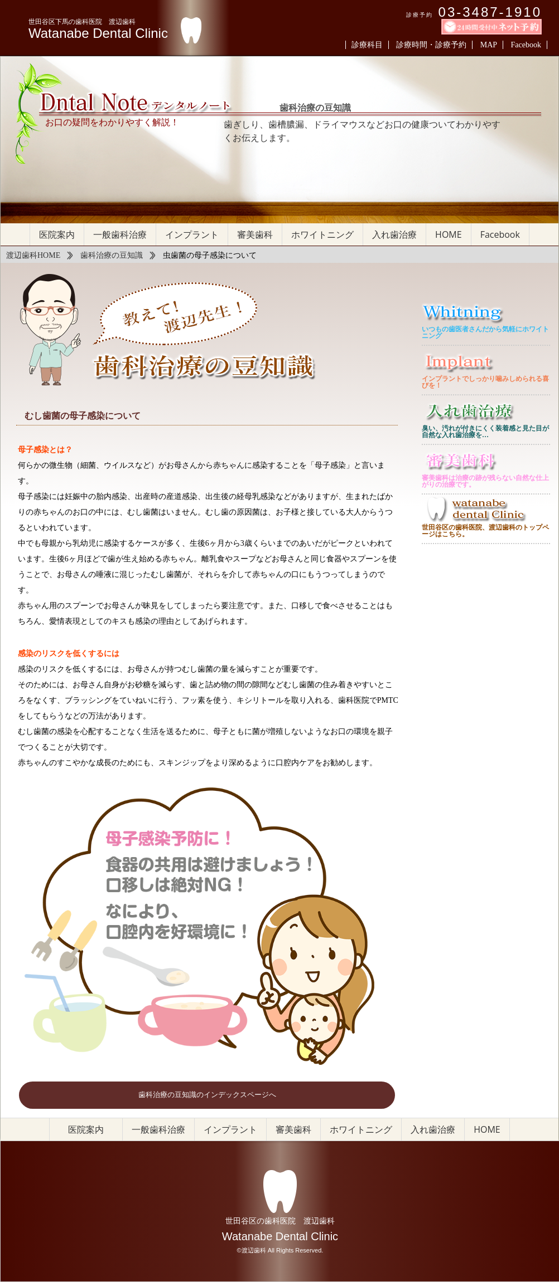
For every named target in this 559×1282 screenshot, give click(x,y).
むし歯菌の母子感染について (83, 415)
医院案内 (57, 234)
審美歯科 (255, 234)
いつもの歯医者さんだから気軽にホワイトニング (485, 332)
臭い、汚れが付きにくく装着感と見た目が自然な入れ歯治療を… (485, 431)
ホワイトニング (322, 234)
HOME (448, 234)
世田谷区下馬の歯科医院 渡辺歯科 (82, 22)
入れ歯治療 (394, 234)
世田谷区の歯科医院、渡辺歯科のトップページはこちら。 (485, 530)
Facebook (526, 45)
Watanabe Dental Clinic (98, 33)
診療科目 (367, 45)
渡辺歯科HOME (33, 255)
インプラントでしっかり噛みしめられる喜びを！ (485, 382)
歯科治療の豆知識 (111, 255)
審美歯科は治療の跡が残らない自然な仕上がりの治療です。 (485, 481)
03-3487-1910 (490, 11)
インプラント (192, 234)
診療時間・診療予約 (431, 45)
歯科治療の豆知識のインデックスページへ (207, 1095)
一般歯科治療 (120, 234)
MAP (488, 45)
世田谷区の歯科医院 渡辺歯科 (280, 1220)
